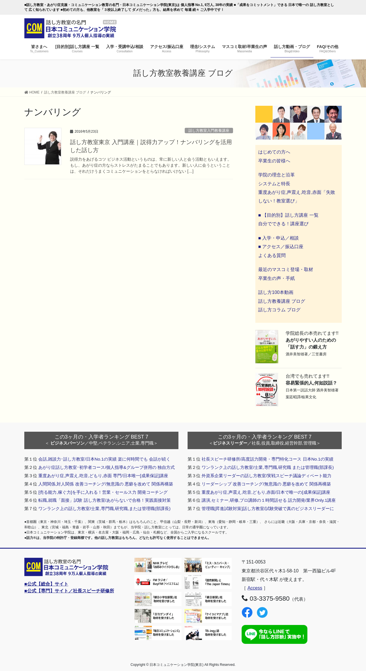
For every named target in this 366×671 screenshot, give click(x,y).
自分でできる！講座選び (283, 223)
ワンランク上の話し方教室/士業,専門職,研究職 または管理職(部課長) (268, 467)
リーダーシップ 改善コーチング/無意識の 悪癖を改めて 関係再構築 (266, 483)
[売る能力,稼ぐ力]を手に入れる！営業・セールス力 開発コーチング (103, 492)
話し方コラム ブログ (279, 309)
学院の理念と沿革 (276, 174)
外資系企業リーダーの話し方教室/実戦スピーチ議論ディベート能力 (266, 475)
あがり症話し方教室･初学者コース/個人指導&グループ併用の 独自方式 (106, 467)
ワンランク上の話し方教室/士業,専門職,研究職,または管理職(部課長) (104, 508)
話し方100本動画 (275, 292)
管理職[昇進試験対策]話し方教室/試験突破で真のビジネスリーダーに (268, 508)
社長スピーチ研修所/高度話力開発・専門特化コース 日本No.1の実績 (267, 459)
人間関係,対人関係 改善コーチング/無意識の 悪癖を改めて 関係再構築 (105, 483)
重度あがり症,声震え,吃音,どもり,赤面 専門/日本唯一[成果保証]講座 (103, 475)
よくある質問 (272, 255)
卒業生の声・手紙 (276, 278)
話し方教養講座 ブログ (281, 301)
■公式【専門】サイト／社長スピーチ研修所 (69, 590)
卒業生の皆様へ (274, 160)
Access (254, 588)
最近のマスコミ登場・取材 (285, 269)
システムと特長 (274, 183)
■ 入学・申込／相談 (278, 238)
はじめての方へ (274, 152)
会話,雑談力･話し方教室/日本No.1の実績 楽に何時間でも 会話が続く (104, 459)
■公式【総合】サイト (46, 584)
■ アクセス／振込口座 (280, 246)
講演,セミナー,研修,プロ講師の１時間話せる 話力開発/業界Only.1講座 (269, 500)
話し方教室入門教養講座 (208, 130)
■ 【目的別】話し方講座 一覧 (288, 215)
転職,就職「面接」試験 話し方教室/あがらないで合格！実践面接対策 (104, 500)
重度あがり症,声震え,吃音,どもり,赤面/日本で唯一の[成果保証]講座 (266, 492)
